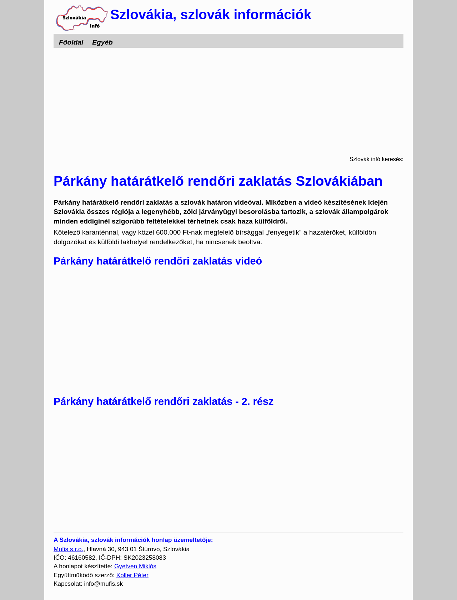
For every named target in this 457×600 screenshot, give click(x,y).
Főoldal (71, 42)
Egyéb (102, 42)
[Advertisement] (228, 101)
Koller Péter (132, 575)
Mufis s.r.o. (68, 549)
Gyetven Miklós (135, 566)
